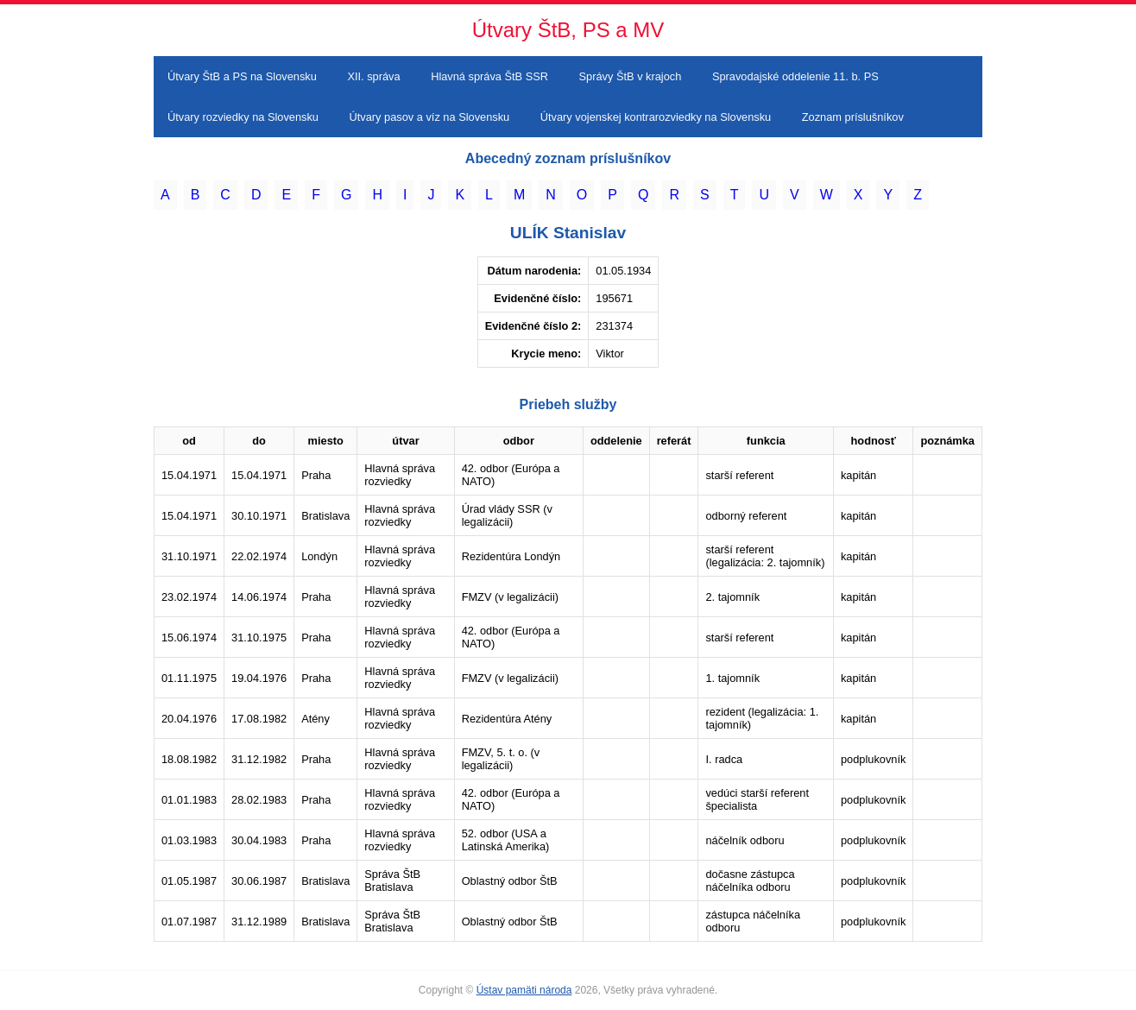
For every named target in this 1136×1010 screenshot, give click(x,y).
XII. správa (373, 76)
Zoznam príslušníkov (853, 116)
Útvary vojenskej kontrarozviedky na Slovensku (655, 116)
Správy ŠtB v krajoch (630, 76)
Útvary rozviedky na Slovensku (243, 116)
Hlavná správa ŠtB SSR (489, 76)
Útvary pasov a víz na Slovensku (430, 116)
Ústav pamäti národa (524, 990)
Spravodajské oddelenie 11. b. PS (795, 76)
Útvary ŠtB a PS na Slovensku (242, 76)
